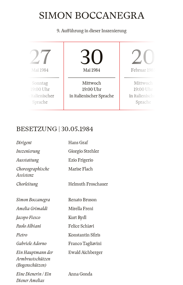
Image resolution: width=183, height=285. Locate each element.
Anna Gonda (80, 274)
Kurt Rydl (77, 217)
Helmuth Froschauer (88, 184)
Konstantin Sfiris (84, 235)
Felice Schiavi (81, 226)
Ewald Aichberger (85, 252)
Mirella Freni (80, 208)
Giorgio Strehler (83, 151)
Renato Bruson (82, 199)
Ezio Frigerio (80, 160)
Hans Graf (78, 142)
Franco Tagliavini (84, 243)
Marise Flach (80, 169)
